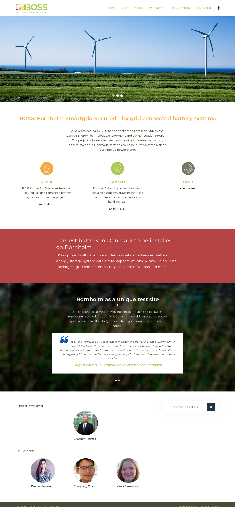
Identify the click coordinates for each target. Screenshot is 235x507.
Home (112, 8)
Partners (156, 8)
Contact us (204, 8)
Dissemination (179, 8)
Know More (46, 204)
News (125, 8)
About (139, 8)
